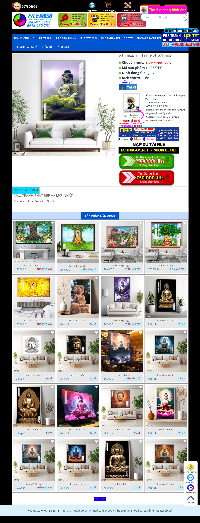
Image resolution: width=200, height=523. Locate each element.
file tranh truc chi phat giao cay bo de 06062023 (33, 320)
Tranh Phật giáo (34, 484)
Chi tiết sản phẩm (25, 190)
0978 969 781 (190, 468)
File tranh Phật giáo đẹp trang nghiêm (77, 484)
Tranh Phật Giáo (159, 62)
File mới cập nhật (26, 47)
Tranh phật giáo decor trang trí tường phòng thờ (33, 375)
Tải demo (62, 47)
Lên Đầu (191, 499)
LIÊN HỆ (47, 47)
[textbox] (163, 17)
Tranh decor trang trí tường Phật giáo (166, 320)
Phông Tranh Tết (148, 38)
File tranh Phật (166, 429)
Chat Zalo (190, 479)
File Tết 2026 (88, 38)
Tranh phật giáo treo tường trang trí (166, 484)
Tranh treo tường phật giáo (77, 375)
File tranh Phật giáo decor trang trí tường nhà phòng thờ (122, 375)
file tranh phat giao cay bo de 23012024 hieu (33, 265)
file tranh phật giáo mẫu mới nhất (122, 320)
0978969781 (25, 7)
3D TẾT (128, 38)
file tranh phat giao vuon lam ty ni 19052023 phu (122, 265)
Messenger (191, 489)
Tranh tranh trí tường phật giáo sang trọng (166, 375)
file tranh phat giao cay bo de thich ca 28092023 (166, 265)
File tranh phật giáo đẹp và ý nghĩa (77, 320)
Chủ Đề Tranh (42, 38)
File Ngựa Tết (110, 38)
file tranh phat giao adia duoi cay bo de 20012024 (77, 266)
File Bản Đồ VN (66, 38)
